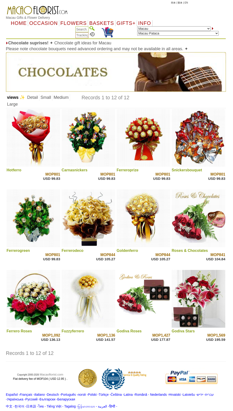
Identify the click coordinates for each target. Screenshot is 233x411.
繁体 (180, 2)
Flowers (73, 23)
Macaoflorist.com (51, 374)
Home (19, 23)
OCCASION (43, 23)
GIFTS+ (126, 23)
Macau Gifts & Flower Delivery (28, 17)
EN (186, 2)
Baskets (101, 23)
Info (144, 23)
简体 (173, 2)
